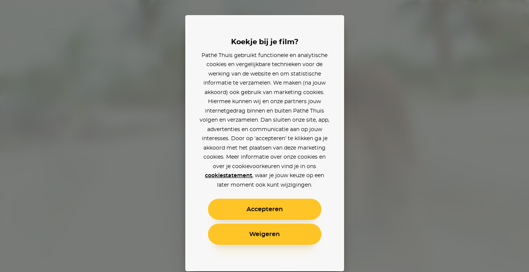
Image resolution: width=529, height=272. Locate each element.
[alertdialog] (264, 136)
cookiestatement (228, 175)
